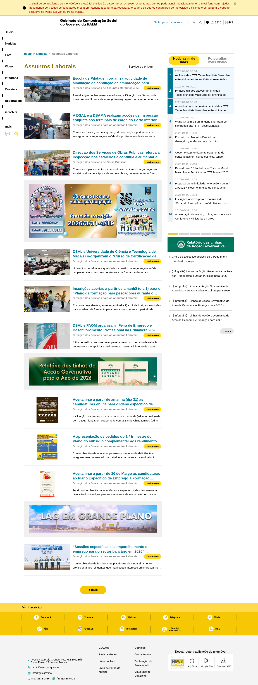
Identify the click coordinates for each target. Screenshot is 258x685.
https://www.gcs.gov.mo (45, 656)
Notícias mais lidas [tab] (184, 49)
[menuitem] (48, 32)
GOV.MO (104, 636)
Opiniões (140, 636)
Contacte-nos (143, 643)
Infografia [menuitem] (96, 32)
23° (218, 22)
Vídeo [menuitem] (79, 32)
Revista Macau (108, 643)
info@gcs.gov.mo (42, 662)
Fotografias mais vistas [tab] (217, 49)
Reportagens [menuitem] (137, 32)
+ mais (227, 320)
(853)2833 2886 (40, 667)
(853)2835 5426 (66, 667)
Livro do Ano (106, 650)
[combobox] (144, 56)
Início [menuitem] (31, 32)
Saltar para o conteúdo (168, 22)
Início (28, 42)
